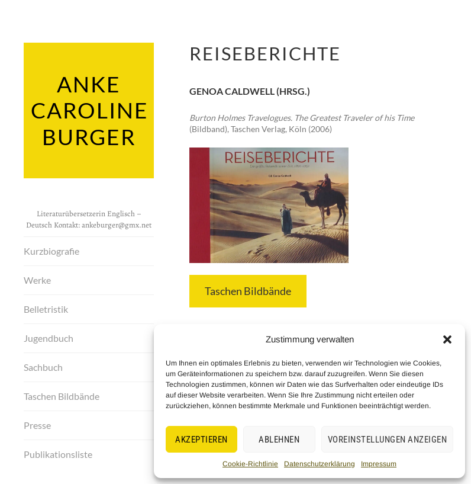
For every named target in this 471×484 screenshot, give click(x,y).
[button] (447, 339)
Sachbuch (43, 364)
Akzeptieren (201, 439)
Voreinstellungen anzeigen (387, 439)
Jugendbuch (48, 335)
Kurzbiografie (51, 248)
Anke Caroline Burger (88, 109)
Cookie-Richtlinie (250, 464)
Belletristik (46, 306)
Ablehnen (279, 439)
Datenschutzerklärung (319, 464)
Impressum (378, 464)
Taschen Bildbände (61, 393)
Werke (37, 277)
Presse (37, 422)
